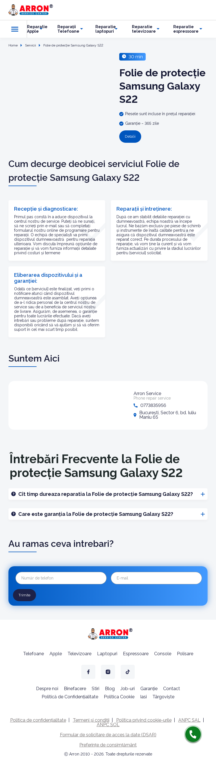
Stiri (95, 687)
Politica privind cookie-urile (144, 719)
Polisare (185, 652)
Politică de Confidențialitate (70, 695)
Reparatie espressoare (186, 29)
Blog (110, 687)
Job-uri (127, 687)
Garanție (149, 687)
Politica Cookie (119, 695)
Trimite (23, 594)
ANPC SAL (189, 719)
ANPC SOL (108, 723)
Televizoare (79, 652)
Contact (171, 687)
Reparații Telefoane (68, 29)
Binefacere (75, 687)
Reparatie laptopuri (105, 29)
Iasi (143, 695)
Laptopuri (107, 652)
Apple (56, 652)
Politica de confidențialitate (38, 719)
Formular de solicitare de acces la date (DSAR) (108, 733)
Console (162, 652)
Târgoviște (163, 695)
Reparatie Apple (37, 29)
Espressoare (135, 652)
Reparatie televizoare (144, 29)
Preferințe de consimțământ (108, 743)
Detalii (129, 137)
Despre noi (47, 687)
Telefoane (33, 652)
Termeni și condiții (91, 719)
